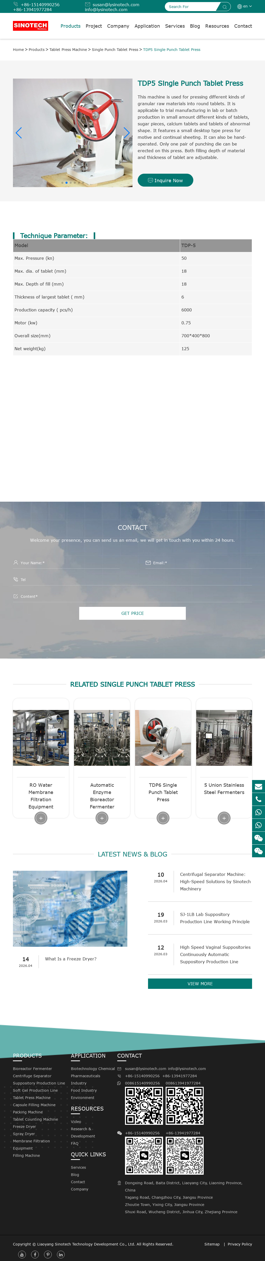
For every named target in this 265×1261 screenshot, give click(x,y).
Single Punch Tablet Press (115, 49)
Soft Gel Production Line (35, 1090)
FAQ (74, 1143)
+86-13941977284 (32, 9)
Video (76, 1121)
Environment (82, 1097)
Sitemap (212, 1244)
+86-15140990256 (40, 4)
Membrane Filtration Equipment (31, 1144)
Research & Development (83, 1132)
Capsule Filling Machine (34, 1105)
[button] (19, 133)
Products (70, 26)
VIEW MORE (200, 983)
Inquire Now (165, 181)
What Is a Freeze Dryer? (71, 959)
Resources (217, 26)
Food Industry (84, 1090)
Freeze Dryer (24, 1126)
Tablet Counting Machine (35, 1119)
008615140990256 (144, 1103)
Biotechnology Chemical (93, 1068)
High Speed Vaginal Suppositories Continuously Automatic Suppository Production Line (215, 954)
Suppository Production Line (39, 1083)
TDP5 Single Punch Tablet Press (171, 49)
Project (94, 26)
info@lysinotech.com (106, 9)
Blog (195, 26)
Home (18, 49)
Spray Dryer (24, 1134)
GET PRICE (132, 613)
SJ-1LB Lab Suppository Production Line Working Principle (215, 918)
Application (147, 26)
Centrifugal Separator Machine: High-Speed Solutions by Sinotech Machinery (215, 881)
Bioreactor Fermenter (32, 1068)
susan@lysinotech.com (116, 4)
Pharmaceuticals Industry (85, 1079)
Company (118, 26)
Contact (243, 26)
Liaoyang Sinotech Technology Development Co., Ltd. (86, 1244)
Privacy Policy (240, 1244)
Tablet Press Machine (68, 49)
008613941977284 (185, 1103)
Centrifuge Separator (32, 1076)
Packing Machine (28, 1112)
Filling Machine (26, 1155)
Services (175, 26)
